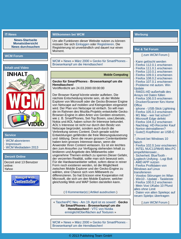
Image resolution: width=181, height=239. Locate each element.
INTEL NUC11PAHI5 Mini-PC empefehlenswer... (155, 150)
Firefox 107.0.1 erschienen (154, 81)
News (67, 61)
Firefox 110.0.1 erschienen (154, 71)
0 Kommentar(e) (76, 192)
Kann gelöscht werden (151, 61)
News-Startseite (25, 40)
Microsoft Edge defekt (150, 118)
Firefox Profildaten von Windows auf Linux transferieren (150, 169)
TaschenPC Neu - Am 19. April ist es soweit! (86, 202)
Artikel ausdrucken (103, 192)
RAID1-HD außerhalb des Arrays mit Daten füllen (152, 93)
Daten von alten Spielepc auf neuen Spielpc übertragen (154, 194)
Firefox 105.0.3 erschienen (154, 111)
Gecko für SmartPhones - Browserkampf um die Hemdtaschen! (89, 62)
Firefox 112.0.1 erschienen (154, 65)
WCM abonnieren (18, 140)
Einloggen (83, 44)
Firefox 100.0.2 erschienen (154, 182)
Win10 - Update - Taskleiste (154, 179)
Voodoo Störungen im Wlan (154, 175)
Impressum (13, 144)
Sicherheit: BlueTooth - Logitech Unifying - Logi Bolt (153, 157)
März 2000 (82, 61)
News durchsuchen (25, 46)
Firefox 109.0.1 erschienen (154, 75)
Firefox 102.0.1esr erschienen (156, 145)
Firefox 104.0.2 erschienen (154, 122)
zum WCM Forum (155, 54)
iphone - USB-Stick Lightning (155, 108)
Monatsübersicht (25, 43)
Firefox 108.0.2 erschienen (154, 78)
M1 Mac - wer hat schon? (153, 115)
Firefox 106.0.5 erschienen (154, 98)
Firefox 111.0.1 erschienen (154, 68)
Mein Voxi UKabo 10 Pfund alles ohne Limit (153, 187)
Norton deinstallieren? (151, 128)
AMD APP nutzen (147, 162)
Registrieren (105, 44)
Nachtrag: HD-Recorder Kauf (155, 125)
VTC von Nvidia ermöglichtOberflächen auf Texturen (89, 210)
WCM (56, 61)
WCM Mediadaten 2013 (22, 147)
